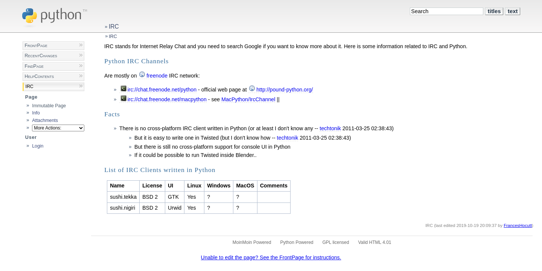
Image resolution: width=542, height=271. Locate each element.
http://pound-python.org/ (284, 90)
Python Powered (296, 242)
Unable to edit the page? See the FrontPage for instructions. (271, 257)
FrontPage (35, 45)
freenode (156, 76)
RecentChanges (40, 55)
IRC (114, 26)
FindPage (33, 66)
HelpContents (39, 76)
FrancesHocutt (518, 225)
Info (36, 113)
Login (37, 146)
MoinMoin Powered (252, 242)
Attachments (45, 120)
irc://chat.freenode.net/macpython (167, 99)
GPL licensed (336, 242)
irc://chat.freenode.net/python (162, 90)
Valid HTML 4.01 (374, 242)
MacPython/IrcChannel (248, 99)
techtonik (330, 128)
